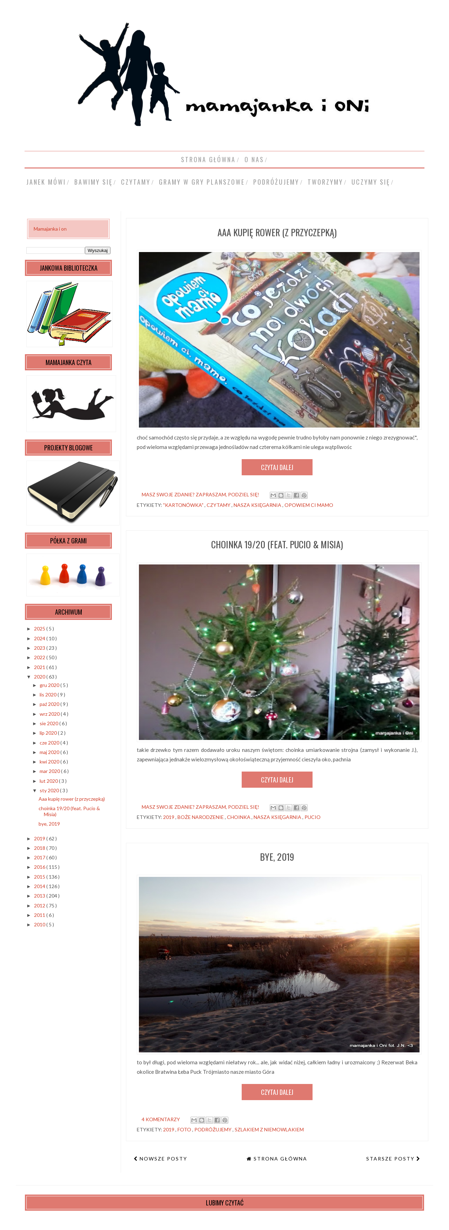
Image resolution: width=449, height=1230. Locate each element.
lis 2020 (49, 694)
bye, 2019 (277, 857)
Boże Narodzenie (201, 817)
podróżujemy (276, 181)
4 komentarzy (161, 1119)
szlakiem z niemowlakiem (269, 1129)
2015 (40, 877)
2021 (40, 667)
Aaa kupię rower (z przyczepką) (277, 232)
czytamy (135, 181)
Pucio (312, 817)
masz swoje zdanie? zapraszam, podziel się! (200, 494)
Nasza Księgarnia (258, 505)
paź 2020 (50, 704)
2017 (40, 857)
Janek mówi (46, 181)
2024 (40, 638)
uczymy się (370, 181)
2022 (40, 657)
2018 (40, 848)
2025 (40, 628)
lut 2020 (49, 781)
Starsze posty (391, 1159)
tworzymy (325, 181)
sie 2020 (49, 723)
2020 (40, 677)
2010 (40, 924)
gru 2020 (50, 685)
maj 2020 (50, 752)
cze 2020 (50, 743)
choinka (239, 817)
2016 (40, 867)
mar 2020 (50, 771)
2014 (40, 886)
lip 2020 (49, 733)
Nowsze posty (162, 1159)
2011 (40, 915)
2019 (169, 817)
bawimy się (93, 181)
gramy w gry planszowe (202, 181)
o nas (254, 159)
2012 (40, 905)
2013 (40, 896)
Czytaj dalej (277, 467)
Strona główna (208, 159)
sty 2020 (50, 790)
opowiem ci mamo (308, 505)
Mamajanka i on (50, 229)
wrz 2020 (50, 714)
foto (184, 1129)
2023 (40, 648)
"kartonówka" (184, 505)
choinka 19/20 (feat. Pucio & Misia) (277, 544)
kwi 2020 (50, 762)
